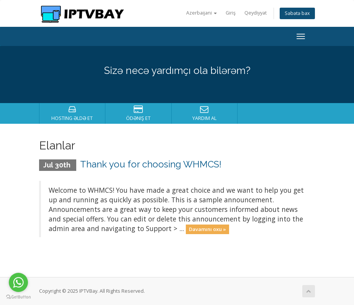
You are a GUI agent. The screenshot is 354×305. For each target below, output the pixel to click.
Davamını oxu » (207, 229)
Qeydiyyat (255, 13)
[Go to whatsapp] (18, 282)
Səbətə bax (297, 13)
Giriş (231, 13)
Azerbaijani (201, 13)
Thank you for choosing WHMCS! (150, 164)
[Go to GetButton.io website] (18, 297)
